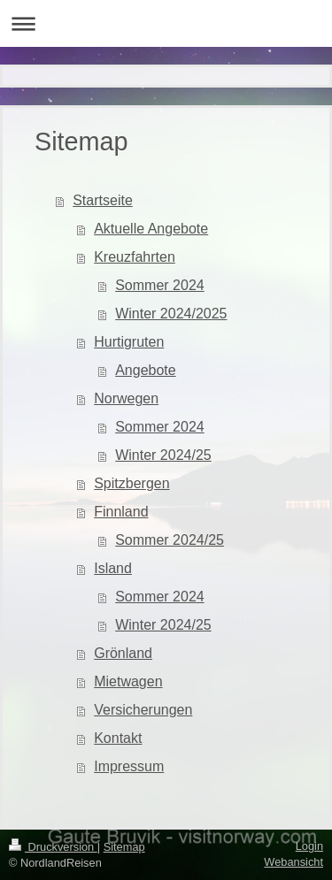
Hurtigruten (129, 341)
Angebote (145, 370)
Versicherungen (143, 709)
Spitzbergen (131, 483)
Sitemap (124, 846)
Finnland (121, 511)
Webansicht (293, 862)
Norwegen (126, 398)
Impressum (129, 766)
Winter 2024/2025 (171, 313)
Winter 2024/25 (163, 455)
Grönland (123, 653)
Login (309, 846)
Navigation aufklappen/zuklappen (166, 23)
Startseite (103, 200)
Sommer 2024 (160, 285)
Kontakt (118, 738)
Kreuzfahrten (134, 256)
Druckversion (53, 846)
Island (113, 568)
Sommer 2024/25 (169, 539)
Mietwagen (128, 681)
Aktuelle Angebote (151, 228)
